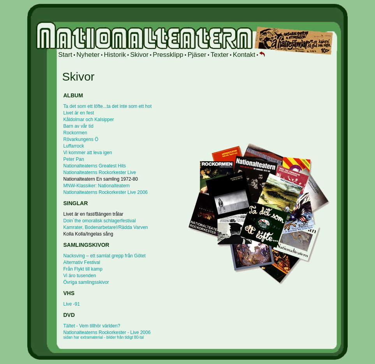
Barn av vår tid (78, 126)
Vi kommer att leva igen (87, 152)
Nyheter (88, 54)
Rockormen (75, 132)
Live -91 (71, 304)
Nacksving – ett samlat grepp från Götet (104, 255)
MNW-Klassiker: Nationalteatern (96, 185)
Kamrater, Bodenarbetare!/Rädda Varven (105, 227)
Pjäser (197, 54)
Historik (115, 54)
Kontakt (244, 54)
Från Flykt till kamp (83, 269)
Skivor (139, 54)
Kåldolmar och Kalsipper (88, 119)
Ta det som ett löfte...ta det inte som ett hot (107, 106)
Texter (220, 54)
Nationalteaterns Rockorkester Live (99, 172)
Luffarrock (73, 146)
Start (65, 54)
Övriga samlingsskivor (86, 282)
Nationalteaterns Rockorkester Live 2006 (105, 192)
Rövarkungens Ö (81, 139)
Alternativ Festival (81, 262)
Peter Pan (73, 159)
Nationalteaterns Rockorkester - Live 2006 (107, 334)
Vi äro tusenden (79, 275)
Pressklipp (168, 54)
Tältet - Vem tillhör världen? (91, 326)
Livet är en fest (78, 113)
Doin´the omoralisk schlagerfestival (99, 220)
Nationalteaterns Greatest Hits (94, 166)
